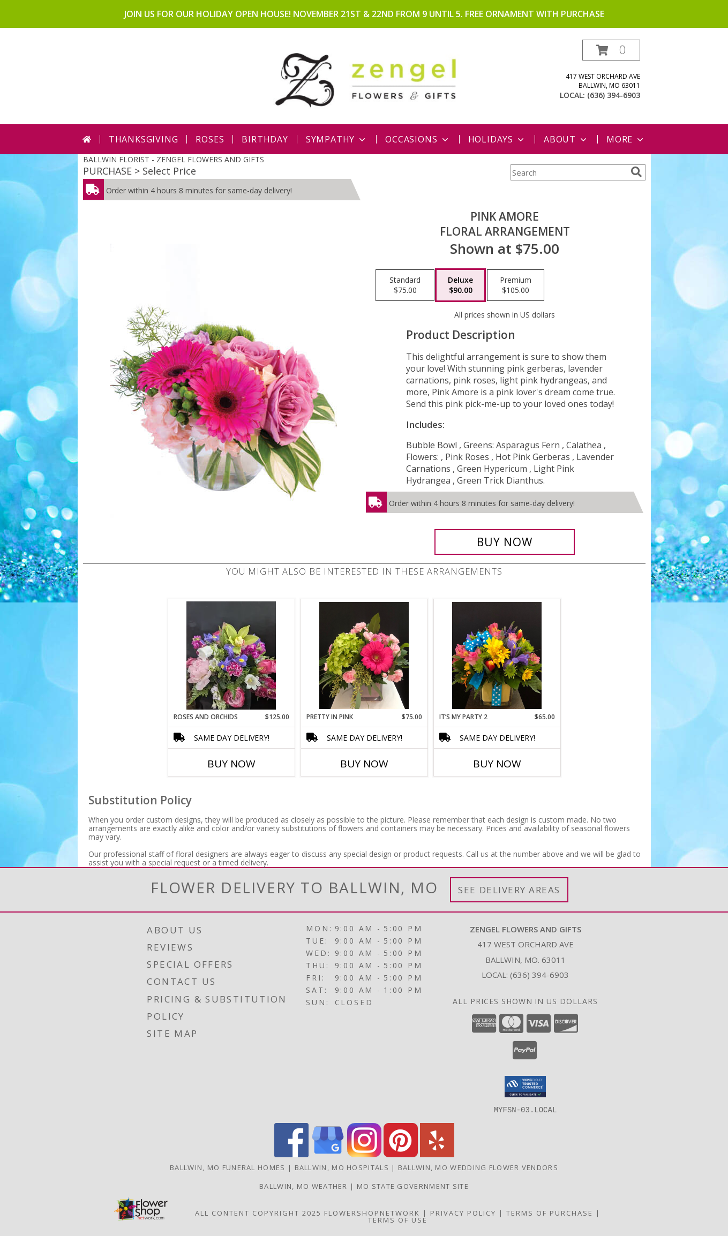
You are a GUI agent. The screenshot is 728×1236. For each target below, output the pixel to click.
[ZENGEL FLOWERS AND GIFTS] (368, 78)
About (566, 139)
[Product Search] (568, 172)
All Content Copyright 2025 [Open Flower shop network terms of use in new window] (258, 1212)
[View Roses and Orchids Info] (231, 655)
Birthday (265, 139)
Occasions (417, 139)
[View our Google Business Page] (328, 1154)
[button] (611, 50)
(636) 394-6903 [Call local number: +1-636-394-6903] (613, 95)
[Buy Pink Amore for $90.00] (504, 542)
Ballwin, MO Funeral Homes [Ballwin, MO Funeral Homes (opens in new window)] (228, 1167)
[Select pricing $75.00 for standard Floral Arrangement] (405, 285)
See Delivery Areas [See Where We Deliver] (509, 890)
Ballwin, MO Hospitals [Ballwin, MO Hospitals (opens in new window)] (342, 1167)
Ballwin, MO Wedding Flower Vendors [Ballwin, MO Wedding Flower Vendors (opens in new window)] (478, 1167)
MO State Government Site (413, 1185)
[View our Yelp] (437, 1154)
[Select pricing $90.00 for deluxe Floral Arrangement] (460, 285)
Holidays (497, 139)
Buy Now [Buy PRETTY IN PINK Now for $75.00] (364, 764)
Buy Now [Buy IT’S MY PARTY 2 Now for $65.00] (497, 764)
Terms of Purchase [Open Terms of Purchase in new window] (549, 1212)
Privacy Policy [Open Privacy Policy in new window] (463, 1212)
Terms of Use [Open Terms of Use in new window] (397, 1219)
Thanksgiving (143, 139)
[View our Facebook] (291, 1154)
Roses (210, 139)
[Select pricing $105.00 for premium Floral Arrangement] (515, 285)
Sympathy (336, 139)
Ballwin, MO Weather (303, 1185)
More (626, 139)
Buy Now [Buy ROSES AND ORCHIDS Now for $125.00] (231, 764)
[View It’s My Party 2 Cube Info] (497, 655)
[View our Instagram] (364, 1154)
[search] (636, 172)
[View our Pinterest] (401, 1154)
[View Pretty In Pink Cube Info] (364, 655)
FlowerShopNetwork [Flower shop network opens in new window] (372, 1212)
